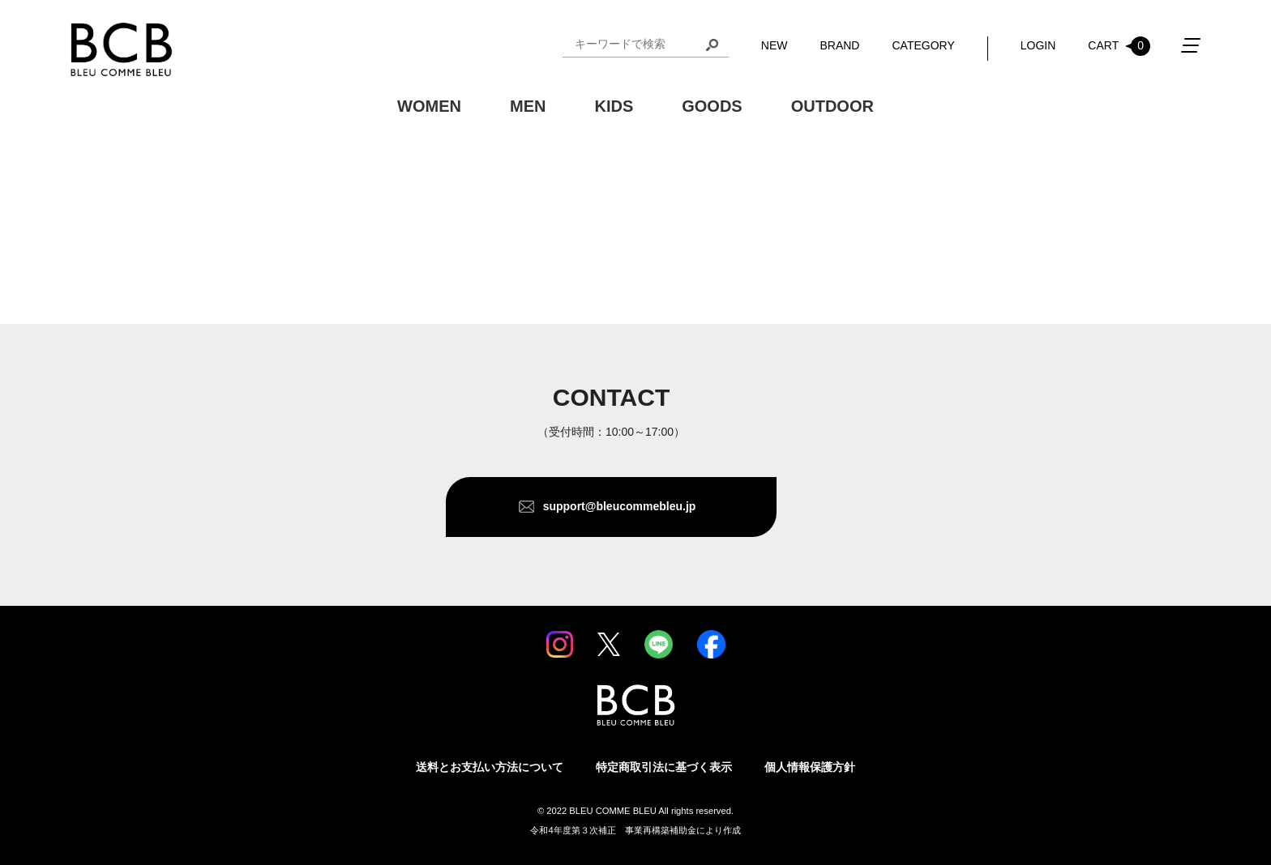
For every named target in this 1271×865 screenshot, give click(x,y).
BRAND (839, 45)
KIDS (613, 106)
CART (1119, 46)
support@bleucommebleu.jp (619, 506)
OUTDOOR (832, 106)
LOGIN (1038, 45)
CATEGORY (923, 45)
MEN (528, 106)
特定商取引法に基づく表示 (664, 767)
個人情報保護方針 (809, 767)
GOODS (712, 106)
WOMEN (429, 106)
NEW (774, 45)
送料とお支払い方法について (489, 767)
